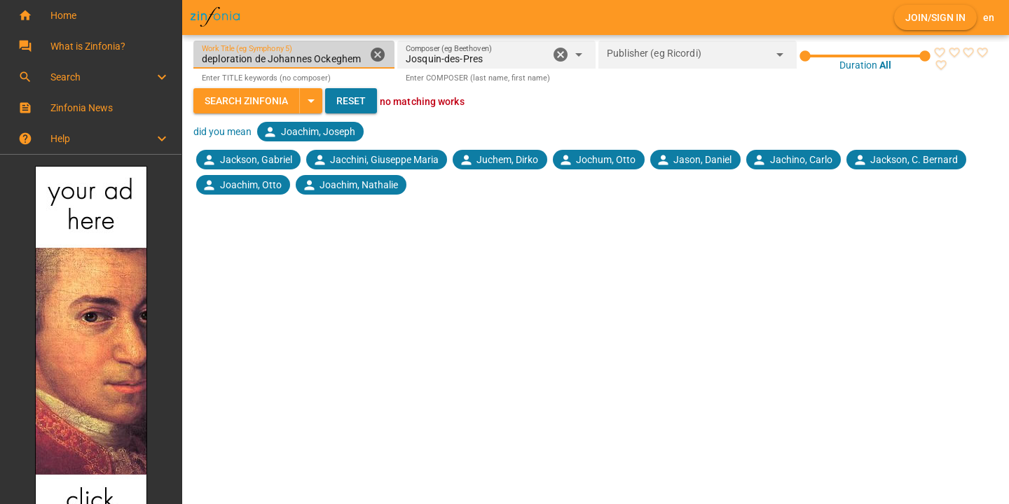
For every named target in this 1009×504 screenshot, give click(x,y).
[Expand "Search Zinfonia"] (310, 100)
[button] (90, 15)
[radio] (939, 52)
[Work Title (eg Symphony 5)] (283, 55)
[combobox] (477, 58)
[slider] (865, 56)
